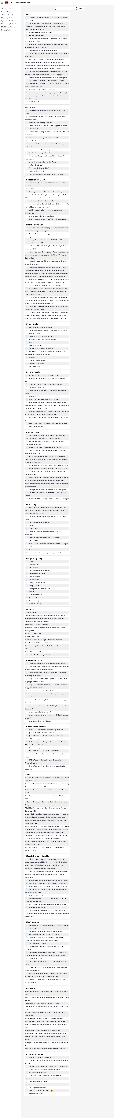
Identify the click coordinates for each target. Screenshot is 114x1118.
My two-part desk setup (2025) (39, 168)
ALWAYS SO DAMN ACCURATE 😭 (41, 1091)
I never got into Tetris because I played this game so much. (48, 468)
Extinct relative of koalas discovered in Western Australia (44, 1018)
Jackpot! (31, 592)
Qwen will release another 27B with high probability (46, 736)
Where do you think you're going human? (42, 339)
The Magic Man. (34, 580)
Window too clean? (35, 366)
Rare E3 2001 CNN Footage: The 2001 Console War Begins (49, 499)
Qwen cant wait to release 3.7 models (41, 733)
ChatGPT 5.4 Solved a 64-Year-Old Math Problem (45, 1075)
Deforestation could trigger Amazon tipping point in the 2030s (45, 1034)
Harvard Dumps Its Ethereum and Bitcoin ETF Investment (48, 886)
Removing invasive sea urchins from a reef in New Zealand (48, 17)
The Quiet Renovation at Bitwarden (37, 622)
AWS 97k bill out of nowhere (38, 943)
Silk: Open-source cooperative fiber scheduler (44, 138)
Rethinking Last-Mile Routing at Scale (41, 216)
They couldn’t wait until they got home (41, 336)
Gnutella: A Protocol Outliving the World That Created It (43, 640)
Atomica (31, 561)
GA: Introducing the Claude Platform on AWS (44, 934)
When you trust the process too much (41, 1057)
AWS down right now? (36, 958)
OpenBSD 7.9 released (33, 634)
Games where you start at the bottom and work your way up (48, 465)
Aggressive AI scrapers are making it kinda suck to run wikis (45, 615)
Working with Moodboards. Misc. (39, 589)
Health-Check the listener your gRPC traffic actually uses (48, 219)
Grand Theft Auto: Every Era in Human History (44, 375)
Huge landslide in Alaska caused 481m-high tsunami (42, 1030)
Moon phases (33, 567)
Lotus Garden (33, 541)
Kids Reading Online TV (8, 24)
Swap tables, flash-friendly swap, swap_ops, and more (47, 150)
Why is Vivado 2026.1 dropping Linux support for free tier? (48, 126)
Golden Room (33, 529)
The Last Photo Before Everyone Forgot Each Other (46, 553)
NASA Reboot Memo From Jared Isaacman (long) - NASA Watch (47, 826)
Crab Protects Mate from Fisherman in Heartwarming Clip (48, 78)
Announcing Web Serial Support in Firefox (39, 655)
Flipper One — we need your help (36, 625)
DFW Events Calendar (8, 27)
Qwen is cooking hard (36, 748)
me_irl (31, 20)
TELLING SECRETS (35, 595)
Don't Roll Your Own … (33, 637)
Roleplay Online (6, 30)
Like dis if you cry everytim (37, 1072)
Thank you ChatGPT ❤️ (37, 387)
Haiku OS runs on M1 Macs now (36, 652)
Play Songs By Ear (7, 18)
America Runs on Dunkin (37, 360)
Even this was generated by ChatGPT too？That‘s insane (48, 1066)
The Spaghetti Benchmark (37, 1088)
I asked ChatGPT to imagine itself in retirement (44, 1069)
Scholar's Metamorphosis (37, 574)
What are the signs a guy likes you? (40, 721)
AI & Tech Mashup (7, 9)
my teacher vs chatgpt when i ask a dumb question (45, 384)
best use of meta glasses (37, 35)
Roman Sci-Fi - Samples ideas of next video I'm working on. (48, 544)
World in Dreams (34, 577)
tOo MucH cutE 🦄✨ (36, 604)
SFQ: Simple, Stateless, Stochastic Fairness (43, 201)
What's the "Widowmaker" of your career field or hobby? (47, 663)
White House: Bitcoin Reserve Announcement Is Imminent (48, 904)
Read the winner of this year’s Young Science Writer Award (45, 1021)
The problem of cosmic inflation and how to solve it (42, 1003)
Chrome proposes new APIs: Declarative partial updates (47, 192)
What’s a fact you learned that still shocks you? (44, 691)
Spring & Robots (34, 586)
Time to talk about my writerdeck (39, 153)
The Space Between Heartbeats (39, 522)
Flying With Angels (35, 564)
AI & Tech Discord (7, 15)
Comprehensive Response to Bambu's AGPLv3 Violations (44, 619)
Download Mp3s (6, 12)
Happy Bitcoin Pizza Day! (37, 907)
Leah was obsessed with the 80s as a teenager (44, 538)
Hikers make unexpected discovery (40, 32)
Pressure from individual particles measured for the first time (45, 1049)
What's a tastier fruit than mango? (40, 712)
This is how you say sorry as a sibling (41, 348)
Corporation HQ (34, 601)
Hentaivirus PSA (34, 396)
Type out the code (31, 612)
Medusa (31, 526)
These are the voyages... (37, 363)
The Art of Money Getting (37, 171)
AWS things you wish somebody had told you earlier (46, 931)
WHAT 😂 (32, 357)
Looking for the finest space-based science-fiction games (48, 490)
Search (80, 8)
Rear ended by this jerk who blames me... (42, 90)
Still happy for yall (34, 739)
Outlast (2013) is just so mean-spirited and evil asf (45, 447)
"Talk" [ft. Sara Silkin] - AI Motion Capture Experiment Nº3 (48, 423)
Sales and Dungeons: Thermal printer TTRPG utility (46, 174)
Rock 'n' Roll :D (34, 102)
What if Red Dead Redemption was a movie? (44, 399)
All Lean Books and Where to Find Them (42, 162)
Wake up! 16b (33, 129)
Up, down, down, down (36, 895)
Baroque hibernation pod (37, 583)
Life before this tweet (35, 1094)
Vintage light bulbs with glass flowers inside (43, 50)
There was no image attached (38, 1082)
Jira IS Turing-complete (36, 189)
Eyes (30, 547)
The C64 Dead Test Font (37, 141)
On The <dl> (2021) (35, 165)
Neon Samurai (33, 550)
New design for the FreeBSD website (37, 643)
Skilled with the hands (36, 345)
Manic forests (33, 598)
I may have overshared (36, 426)
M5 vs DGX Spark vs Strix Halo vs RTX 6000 (44, 751)
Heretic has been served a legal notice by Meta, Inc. (46, 730)
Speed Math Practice (8, 21)
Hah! (30, 342)
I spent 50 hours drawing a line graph (41, 123)
